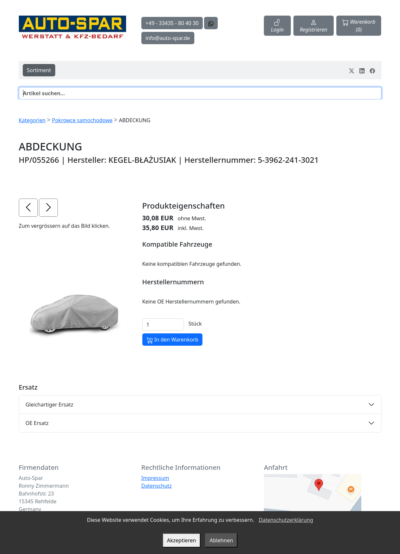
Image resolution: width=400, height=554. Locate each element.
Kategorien (32, 120)
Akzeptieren (181, 540)
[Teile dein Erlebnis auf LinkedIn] (362, 70)
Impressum (155, 478)
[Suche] (200, 93)
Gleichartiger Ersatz (49, 404)
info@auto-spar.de (168, 38)
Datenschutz (156, 485)
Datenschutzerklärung (286, 519)
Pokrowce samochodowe (82, 120)
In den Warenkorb (173, 339)
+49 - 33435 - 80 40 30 (172, 23)
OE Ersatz (37, 423)
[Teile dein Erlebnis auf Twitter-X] (351, 70)
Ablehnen (221, 540)
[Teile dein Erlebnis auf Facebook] (372, 70)
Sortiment (39, 70)
